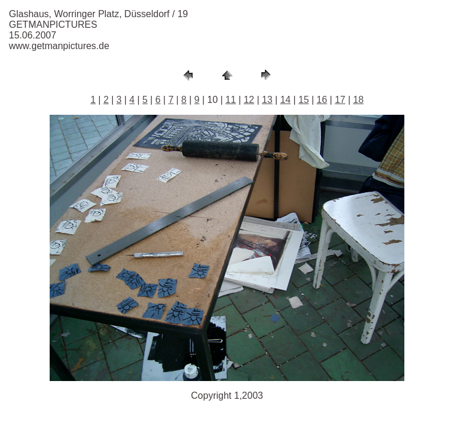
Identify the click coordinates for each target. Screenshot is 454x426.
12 (249, 100)
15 (304, 100)
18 (358, 100)
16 (322, 100)
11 (230, 100)
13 (267, 100)
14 (285, 100)
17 (340, 100)
